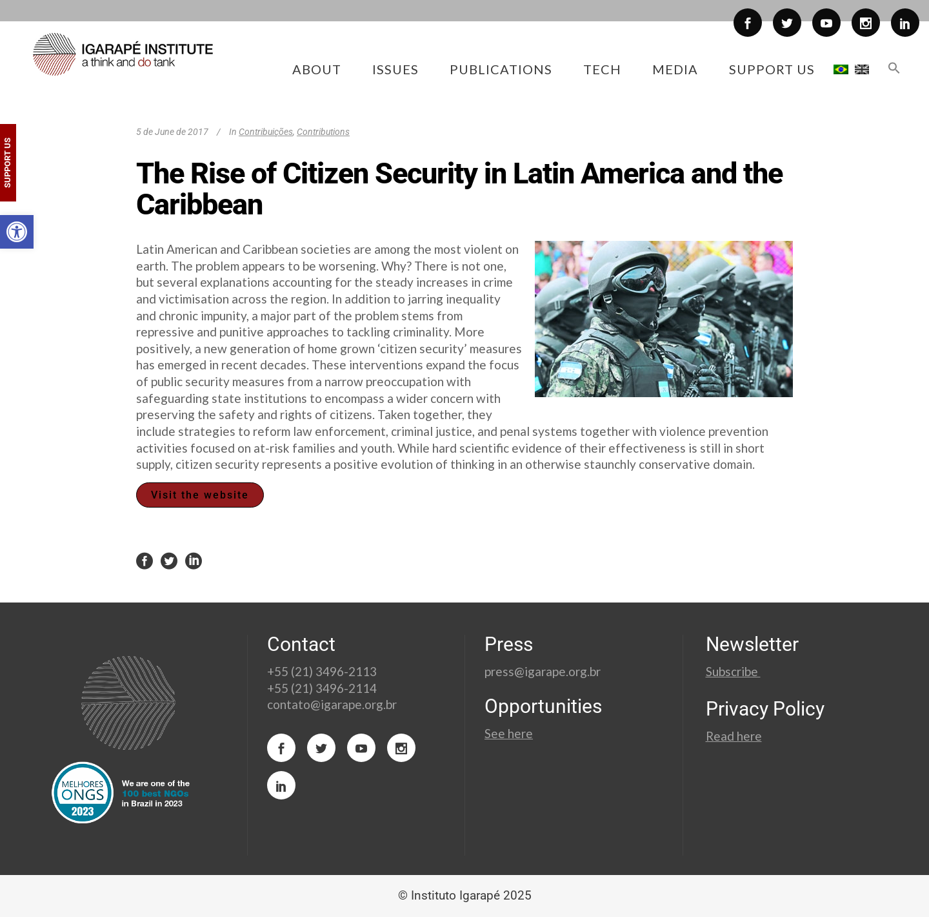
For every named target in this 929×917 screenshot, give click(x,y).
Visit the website (200, 495)
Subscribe (733, 671)
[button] (17, 232)
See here (508, 733)
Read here (734, 735)
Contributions (323, 132)
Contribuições (266, 132)
